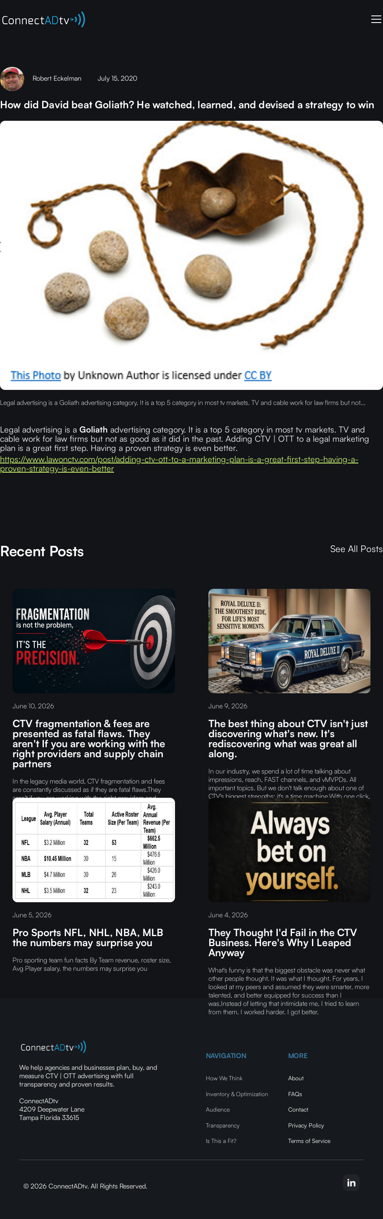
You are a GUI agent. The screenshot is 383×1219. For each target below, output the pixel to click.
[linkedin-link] (351, 1182)
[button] (374, 19)
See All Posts (356, 548)
